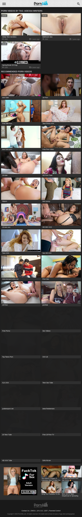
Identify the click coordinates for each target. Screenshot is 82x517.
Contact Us (25, 511)
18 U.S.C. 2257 (42, 511)
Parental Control (54, 511)
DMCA (33, 511)
